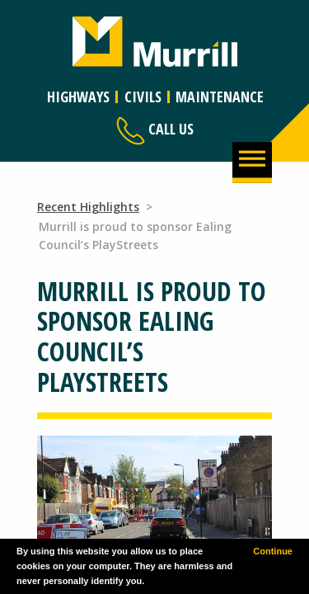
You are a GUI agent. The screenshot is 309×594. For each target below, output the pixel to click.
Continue (273, 551)
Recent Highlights (88, 206)
